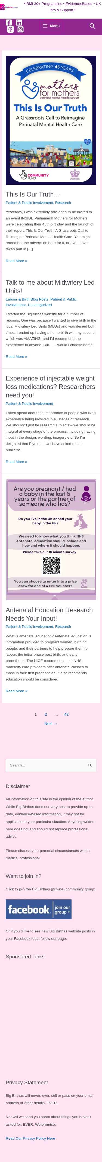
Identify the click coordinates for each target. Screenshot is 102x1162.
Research (63, 203)
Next (51, 723)
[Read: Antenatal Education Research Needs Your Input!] (51, 539)
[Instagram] (20, 29)
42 (66, 714)
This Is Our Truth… (33, 194)
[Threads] (10, 29)
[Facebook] (8, 22)
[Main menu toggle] (51, 25)
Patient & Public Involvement (29, 203)
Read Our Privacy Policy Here (30, 1138)
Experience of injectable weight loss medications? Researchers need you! (50, 387)
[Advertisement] (51, 1017)
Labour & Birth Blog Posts (27, 299)
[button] (93, 26)
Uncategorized (40, 305)
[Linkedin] (19, 22)
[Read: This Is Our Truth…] (51, 120)
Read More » (16, 261)
